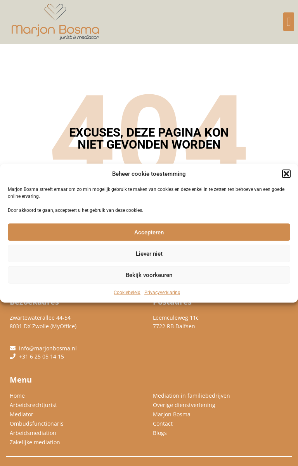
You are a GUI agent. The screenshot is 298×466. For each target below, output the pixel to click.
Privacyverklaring (162, 292)
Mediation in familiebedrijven (191, 395)
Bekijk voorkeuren (149, 274)
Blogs (160, 433)
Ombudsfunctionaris (37, 423)
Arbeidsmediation (33, 433)
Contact (163, 423)
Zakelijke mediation (35, 442)
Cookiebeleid (127, 292)
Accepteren (149, 232)
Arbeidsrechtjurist (33, 405)
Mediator (21, 414)
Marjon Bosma (172, 414)
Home (17, 395)
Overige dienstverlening (184, 405)
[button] (286, 174)
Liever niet (149, 253)
